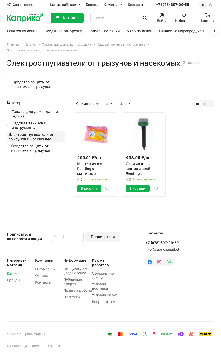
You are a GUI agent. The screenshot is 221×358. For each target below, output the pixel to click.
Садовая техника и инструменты (29, 125)
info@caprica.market (162, 249)
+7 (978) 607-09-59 (172, 5)
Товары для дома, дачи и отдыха (35, 113)
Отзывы (42, 276)
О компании (45, 269)
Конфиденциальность (24, 346)
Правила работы (77, 290)
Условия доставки (100, 286)
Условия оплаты (105, 295)
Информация (75, 260)
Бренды (13, 280)
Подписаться (103, 236)
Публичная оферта (72, 281)
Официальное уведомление (75, 271)
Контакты (43, 282)
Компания (44, 260)
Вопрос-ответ (104, 302)
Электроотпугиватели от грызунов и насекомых (31, 136)
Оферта (54, 346)
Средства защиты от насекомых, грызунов (30, 148)
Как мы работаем (101, 262)
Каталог (13, 274)
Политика (71, 297)
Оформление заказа (103, 275)
